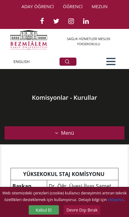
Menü (64, 133)
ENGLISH (22, 61)
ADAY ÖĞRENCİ (37, 6)
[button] (110, 61)
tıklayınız (116, 199)
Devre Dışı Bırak (82, 210)
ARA (67, 61)
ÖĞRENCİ (72, 6)
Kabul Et (44, 210)
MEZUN (100, 6)
